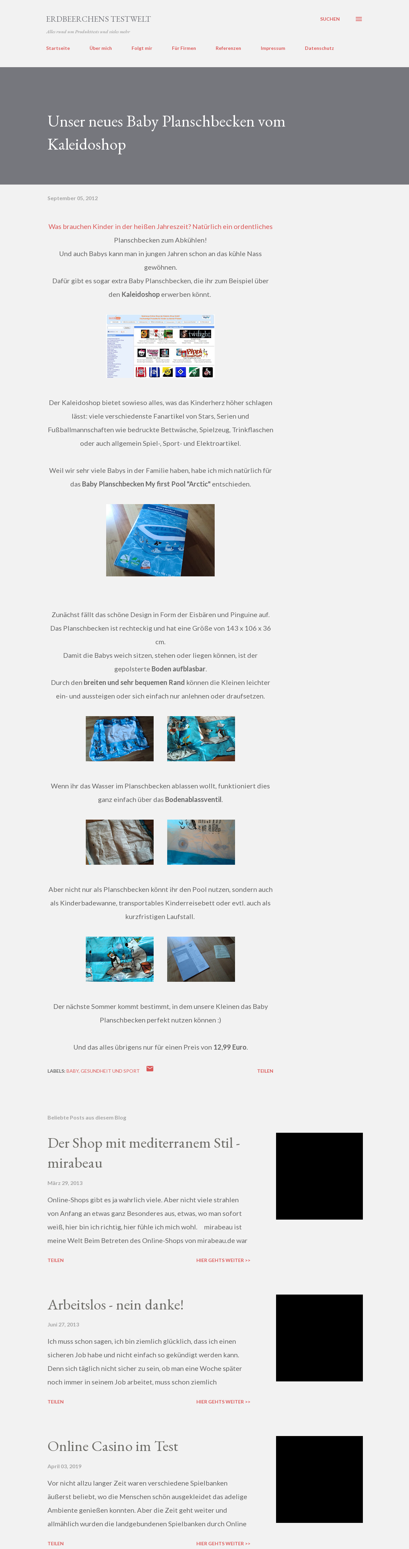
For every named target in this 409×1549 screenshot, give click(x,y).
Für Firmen (184, 48)
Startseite (58, 48)
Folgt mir (142, 48)
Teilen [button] (265, 1071)
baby (72, 1071)
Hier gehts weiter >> (223, 1260)
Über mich (101, 48)
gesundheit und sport (110, 1071)
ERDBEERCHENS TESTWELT (98, 19)
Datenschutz (319, 48)
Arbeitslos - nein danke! (115, 1304)
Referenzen (228, 48)
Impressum (273, 48)
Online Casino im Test (112, 1445)
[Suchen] (330, 19)
